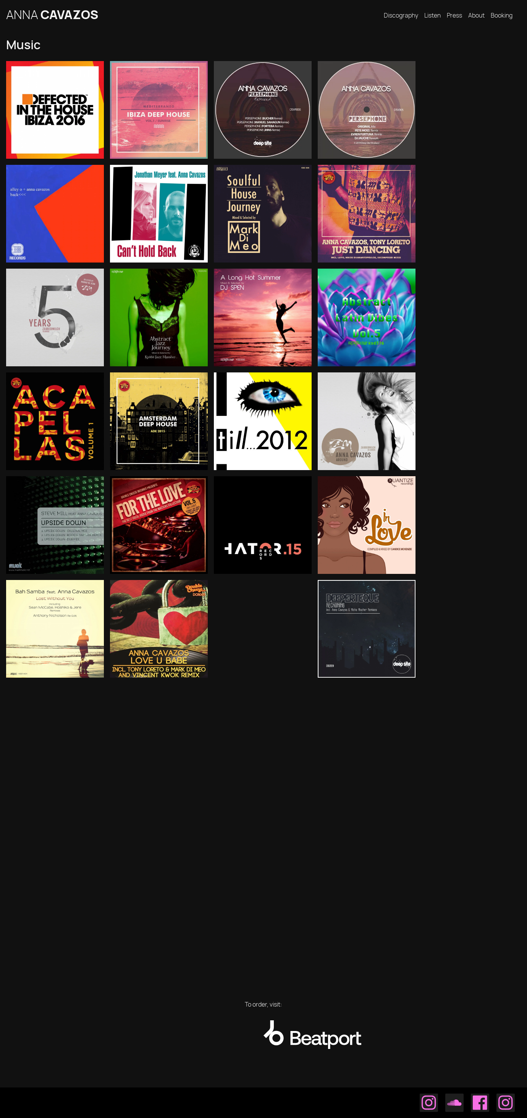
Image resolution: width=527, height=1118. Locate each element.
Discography (401, 16)
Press (454, 16)
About (476, 16)
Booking (501, 16)
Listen (432, 16)
